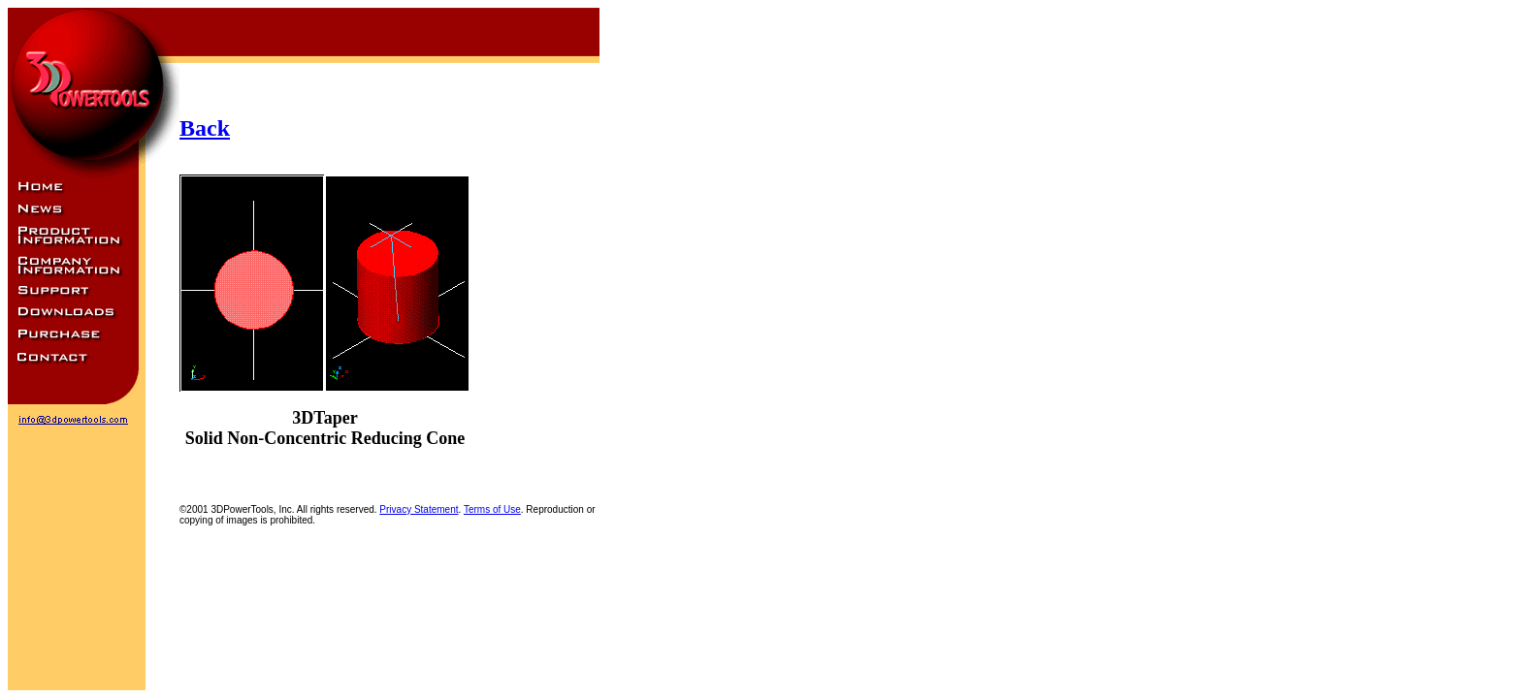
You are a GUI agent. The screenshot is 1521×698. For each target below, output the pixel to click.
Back (204, 128)
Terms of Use (492, 509)
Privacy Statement (418, 509)
